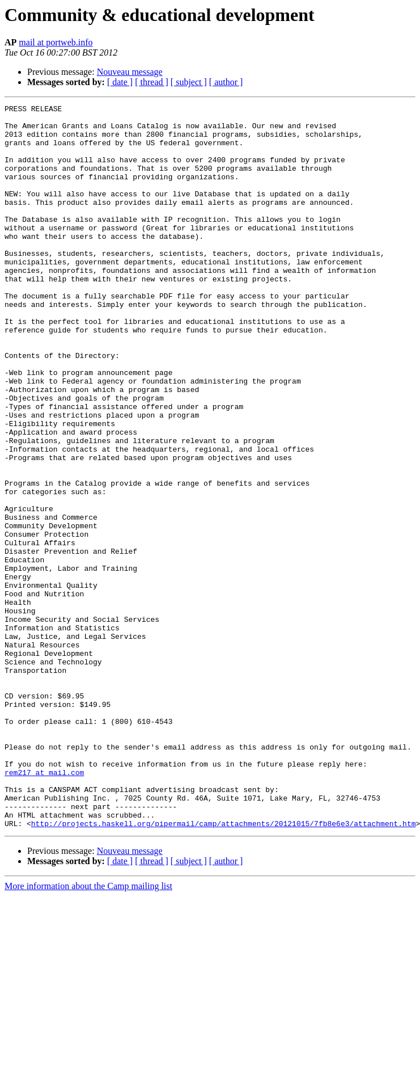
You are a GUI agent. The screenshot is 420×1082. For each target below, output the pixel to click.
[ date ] (120, 82)
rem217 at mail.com (44, 907)
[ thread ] (151, 82)
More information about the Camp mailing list (88, 1030)
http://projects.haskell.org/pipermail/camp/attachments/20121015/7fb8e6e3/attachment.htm (223, 968)
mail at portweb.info (55, 42)
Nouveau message (130, 72)
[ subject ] (189, 82)
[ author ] (226, 82)
